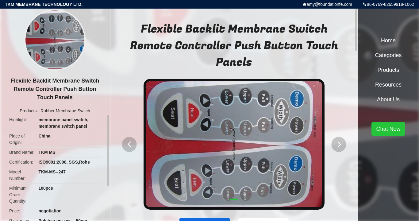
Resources (388, 85)
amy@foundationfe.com (329, 4)
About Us (388, 99)
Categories (388, 55)
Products (28, 110)
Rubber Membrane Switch (65, 110)
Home (388, 40)
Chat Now (388, 129)
